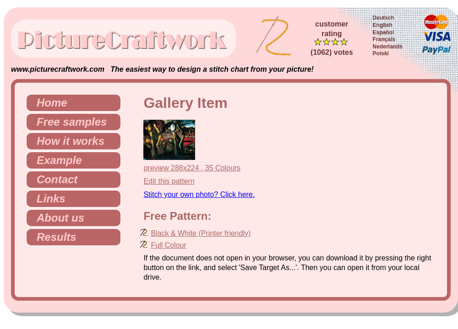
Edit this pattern (168, 181)
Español (383, 32)
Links (47, 198)
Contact (53, 179)
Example (55, 160)
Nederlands (388, 46)
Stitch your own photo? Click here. (199, 194)
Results (52, 237)
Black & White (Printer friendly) (201, 233)
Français (384, 39)
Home (48, 102)
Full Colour (168, 245)
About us (56, 218)
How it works (66, 141)
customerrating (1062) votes (332, 38)
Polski (381, 53)
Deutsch (383, 18)
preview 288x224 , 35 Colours (191, 168)
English (383, 25)
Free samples (68, 122)
